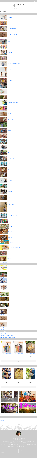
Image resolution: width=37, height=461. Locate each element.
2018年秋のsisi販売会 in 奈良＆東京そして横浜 (7, 337)
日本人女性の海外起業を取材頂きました (6, 335)
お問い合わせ (2, 452)
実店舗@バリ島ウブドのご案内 (5, 333)
